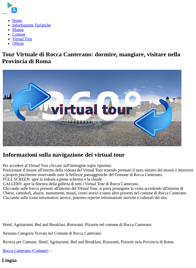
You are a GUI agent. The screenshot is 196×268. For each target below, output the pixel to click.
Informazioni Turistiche (31, 25)
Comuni (19, 34)
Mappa (17, 30)
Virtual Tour (22, 39)
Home (17, 20)
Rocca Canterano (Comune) (25, 250)
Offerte (18, 43)
